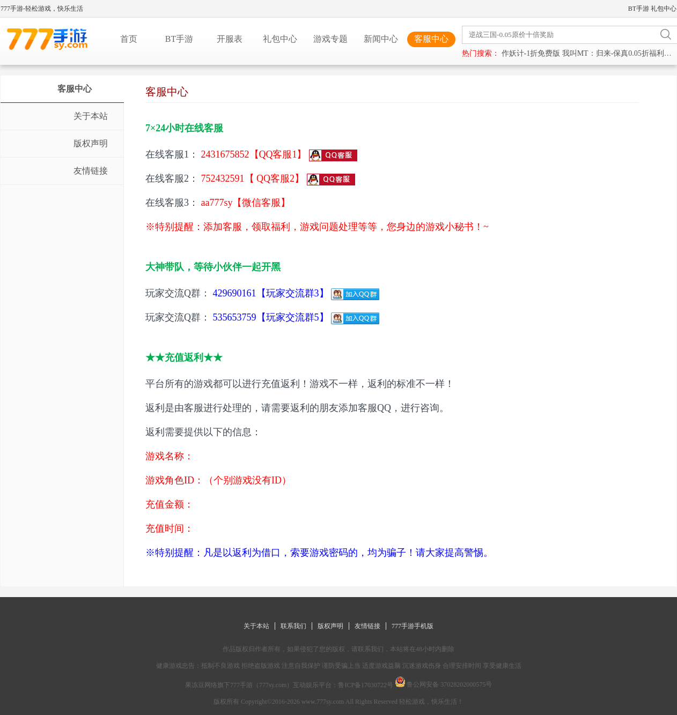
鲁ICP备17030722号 (365, 685)
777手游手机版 (412, 626)
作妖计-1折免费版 (531, 53)
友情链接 (367, 626)
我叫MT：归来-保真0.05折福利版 (617, 53)
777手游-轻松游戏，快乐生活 (42, 8)
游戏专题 (330, 38)
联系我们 (293, 626)
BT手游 (638, 8)
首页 (128, 38)
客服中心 (431, 38)
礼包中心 (663, 8)
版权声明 (330, 626)
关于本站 (256, 626)
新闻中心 (381, 38)
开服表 (229, 38)
